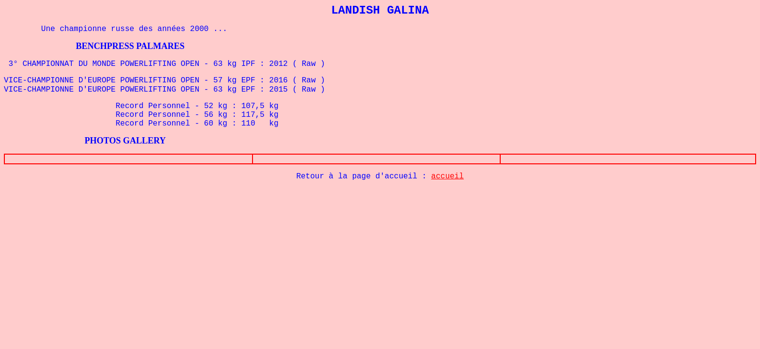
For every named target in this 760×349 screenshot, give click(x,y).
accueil (447, 176)
